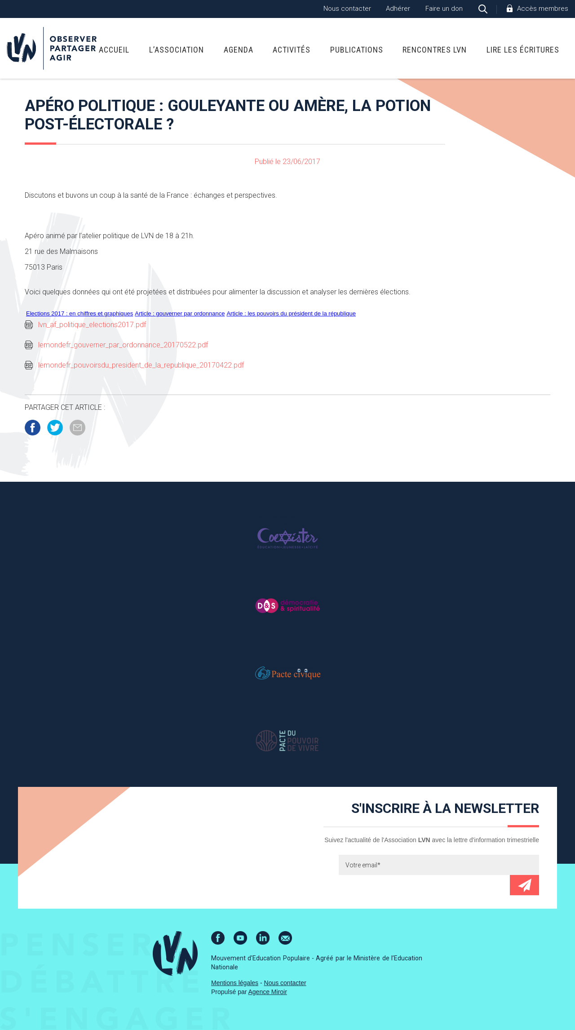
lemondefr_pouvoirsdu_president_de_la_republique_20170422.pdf (141, 365)
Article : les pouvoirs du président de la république (291, 313)
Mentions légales (234, 982)
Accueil (114, 49)
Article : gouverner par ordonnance (180, 313)
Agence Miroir (267, 991)
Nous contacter (347, 8)
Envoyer (524, 885)
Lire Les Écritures (523, 49)
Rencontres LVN (434, 49)
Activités (291, 49)
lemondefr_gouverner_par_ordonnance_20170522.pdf (123, 345)
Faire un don (444, 8)
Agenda (238, 49)
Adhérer (398, 8)
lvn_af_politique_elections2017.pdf (92, 324)
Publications (356, 49)
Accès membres (542, 8)
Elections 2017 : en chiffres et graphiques (79, 313)
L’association (176, 49)
